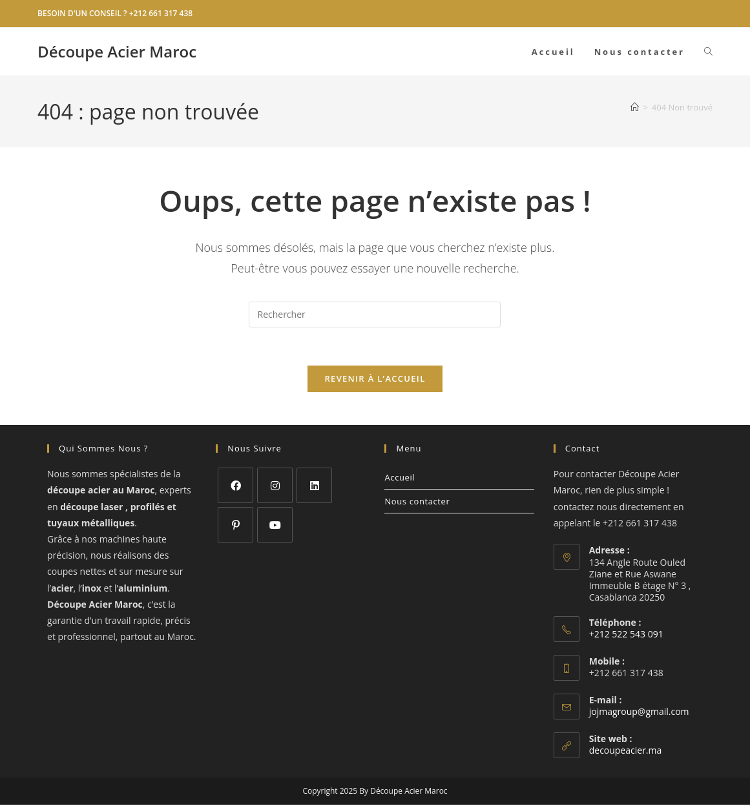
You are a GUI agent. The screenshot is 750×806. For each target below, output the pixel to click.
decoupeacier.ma (625, 751)
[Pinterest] (235, 526)
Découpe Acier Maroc (116, 51)
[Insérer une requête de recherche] (375, 314)
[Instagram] (275, 486)
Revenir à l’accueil (374, 380)
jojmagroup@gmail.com (639, 713)
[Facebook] (235, 486)
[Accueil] (634, 107)
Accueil (399, 478)
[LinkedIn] (314, 486)
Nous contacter (417, 502)
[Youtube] (275, 526)
